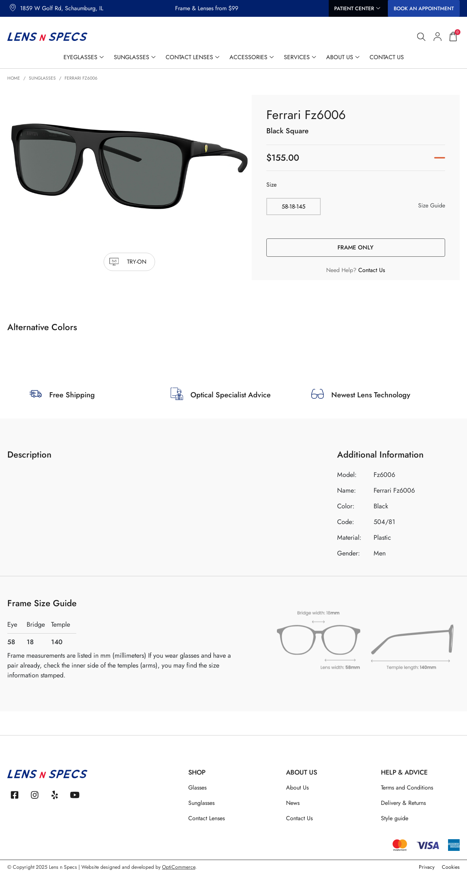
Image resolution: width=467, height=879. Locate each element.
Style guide (394, 818)
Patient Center (357, 8)
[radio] (294, 206)
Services (300, 57)
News (293, 803)
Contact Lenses (192, 57)
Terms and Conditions (407, 787)
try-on (136, 261)
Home (13, 78)
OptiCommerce (178, 868)
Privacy (427, 868)
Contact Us (387, 57)
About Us (342, 57)
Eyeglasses (83, 57)
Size (271, 184)
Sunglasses (134, 57)
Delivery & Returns (403, 803)
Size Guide (431, 205)
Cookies (451, 868)
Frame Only (355, 247)
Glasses (197, 787)
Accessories (251, 57)
